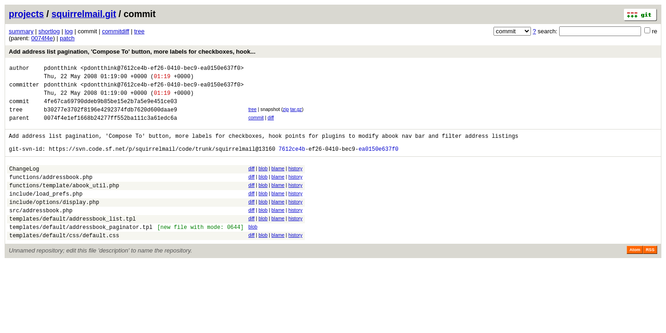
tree (139, 31)
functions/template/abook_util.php (64, 203)
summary (21, 31)
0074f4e (42, 38)
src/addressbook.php (41, 232)
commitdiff (115, 31)
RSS (650, 276)
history (295, 182)
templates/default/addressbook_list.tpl (72, 242)
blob (263, 182)
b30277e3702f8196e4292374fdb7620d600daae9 (110, 118)
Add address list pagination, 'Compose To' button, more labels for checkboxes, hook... (132, 51)
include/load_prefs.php (45, 213)
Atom (634, 276)
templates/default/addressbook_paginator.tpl (81, 252)
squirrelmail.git (83, 14)
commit (256, 126)
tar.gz (296, 116)
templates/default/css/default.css (64, 261)
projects (26, 14)
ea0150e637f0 (378, 162)
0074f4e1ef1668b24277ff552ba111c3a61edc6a (110, 127)
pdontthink (60, 69)
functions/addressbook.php (50, 193)
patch (67, 38)
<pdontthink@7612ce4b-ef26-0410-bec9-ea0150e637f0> (162, 69)
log (69, 31)
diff (271, 126)
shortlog (49, 31)
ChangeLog (24, 184)
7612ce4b (291, 162)
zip (286, 116)
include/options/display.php (54, 223)
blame (277, 182)
